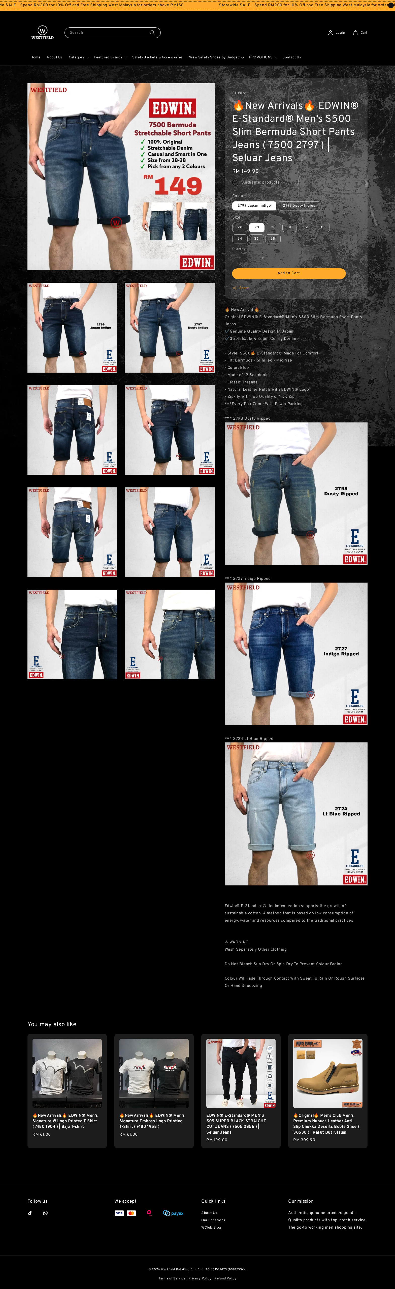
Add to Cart (289, 273)
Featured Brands (108, 57)
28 (240, 227)
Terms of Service (172, 1279)
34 (240, 239)
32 (305, 227)
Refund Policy (225, 1279)
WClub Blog (211, 1228)
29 (256, 227)
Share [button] (240, 288)
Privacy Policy (200, 1279)
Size (236, 217)
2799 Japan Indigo (254, 206)
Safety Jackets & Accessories (157, 57)
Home (35, 57)
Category (76, 57)
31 (289, 227)
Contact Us (291, 57)
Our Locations (213, 1220)
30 (273, 227)
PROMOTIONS (261, 57)
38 (273, 239)
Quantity (239, 249)
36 (256, 239)
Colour (238, 196)
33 (322, 227)
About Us (55, 57)
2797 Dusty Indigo (299, 206)
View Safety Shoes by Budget (214, 57)
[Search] (152, 33)
